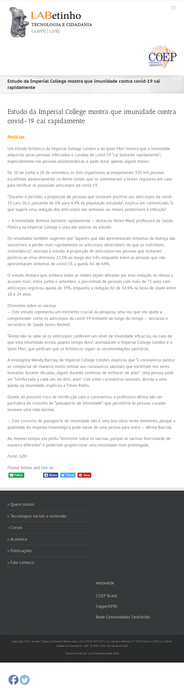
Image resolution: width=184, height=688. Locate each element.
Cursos (16, 527)
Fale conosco (22, 562)
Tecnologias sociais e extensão (38, 516)
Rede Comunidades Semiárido (123, 617)
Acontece (18, 539)
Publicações (21, 550)
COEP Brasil (106, 596)
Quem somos (22, 504)
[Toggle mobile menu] (174, 7)
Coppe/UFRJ (106, 606)
